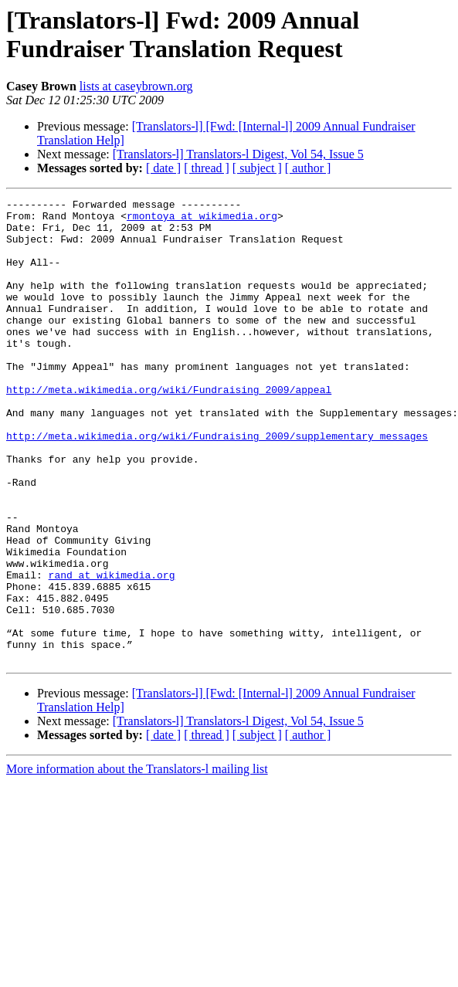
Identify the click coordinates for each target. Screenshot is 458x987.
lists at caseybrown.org (136, 86)
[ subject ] (257, 168)
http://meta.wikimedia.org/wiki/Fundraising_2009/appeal (168, 429)
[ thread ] (206, 168)
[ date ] (163, 168)
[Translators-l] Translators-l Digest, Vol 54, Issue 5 (238, 154)
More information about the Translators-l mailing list (137, 861)
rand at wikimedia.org (112, 651)
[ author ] (308, 168)
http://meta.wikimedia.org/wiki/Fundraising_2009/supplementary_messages (217, 484)
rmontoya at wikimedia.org (202, 220)
